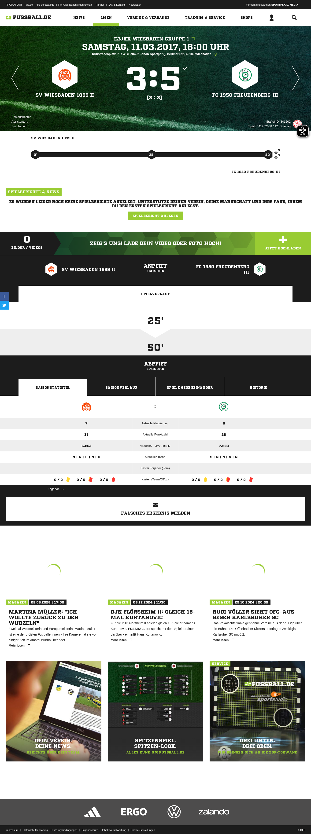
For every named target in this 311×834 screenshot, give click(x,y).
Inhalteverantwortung (114, 823)
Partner (100, 4)
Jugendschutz (90, 823)
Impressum (12, 823)
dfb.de (29, 4)
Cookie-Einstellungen (143, 823)
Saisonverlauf (121, 387)
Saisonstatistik (53, 387)
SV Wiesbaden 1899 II (65, 95)
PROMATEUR (14, 4)
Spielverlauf (155, 294)
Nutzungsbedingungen (64, 823)
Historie (258, 387)
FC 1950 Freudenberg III (245, 95)
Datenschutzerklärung (35, 823)
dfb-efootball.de (45, 4)
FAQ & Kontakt (116, 4)
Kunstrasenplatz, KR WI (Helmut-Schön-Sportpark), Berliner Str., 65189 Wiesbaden (155, 54)
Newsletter (135, 4)
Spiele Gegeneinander (190, 387)
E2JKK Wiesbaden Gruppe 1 (155, 39)
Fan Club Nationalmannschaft (75, 4)
